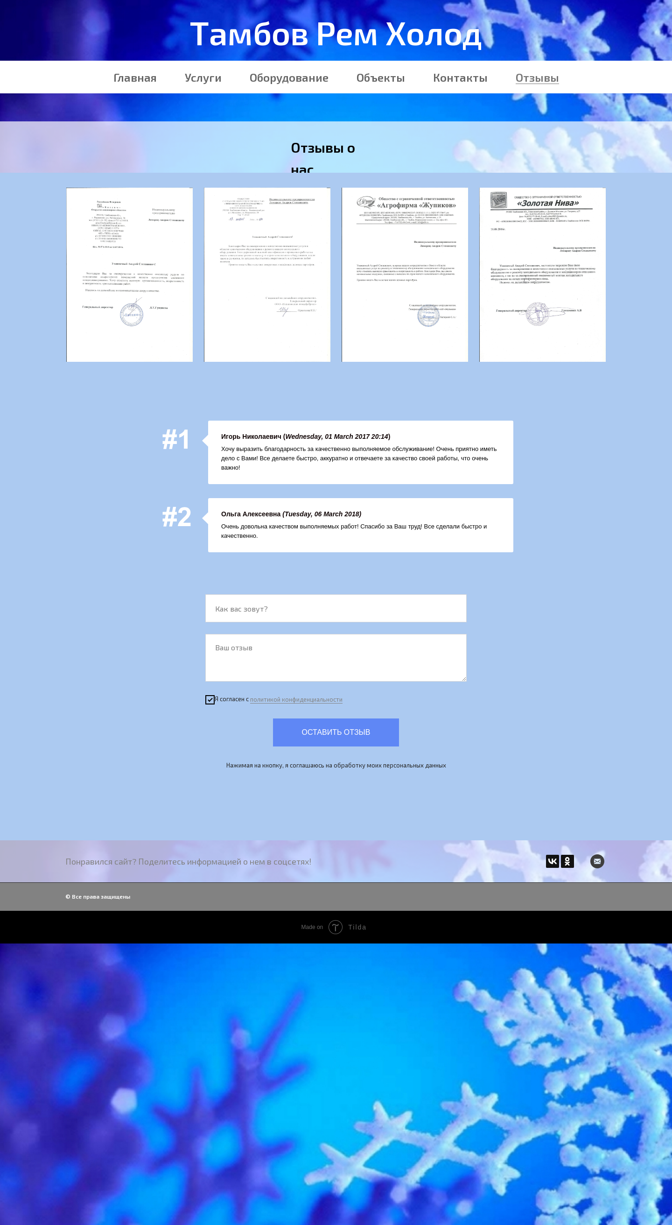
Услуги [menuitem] (203, 77)
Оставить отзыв (336, 732)
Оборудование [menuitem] (289, 77)
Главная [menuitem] (135, 77)
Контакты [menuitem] (460, 77)
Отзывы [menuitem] (537, 77)
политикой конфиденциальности (296, 699)
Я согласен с (274, 699)
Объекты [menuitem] (381, 77)
